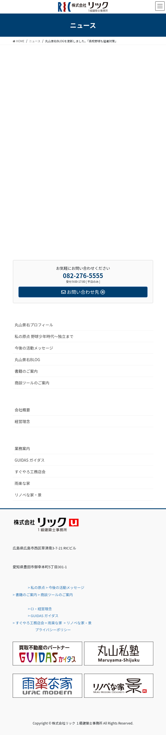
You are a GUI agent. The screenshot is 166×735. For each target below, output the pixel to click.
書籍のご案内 (26, 371)
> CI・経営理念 (40, 608)
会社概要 (22, 410)
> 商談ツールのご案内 (55, 594)
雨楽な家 (22, 483)
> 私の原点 (36, 587)
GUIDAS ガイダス (30, 460)
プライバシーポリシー (53, 629)
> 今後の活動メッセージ (65, 587)
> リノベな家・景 (78, 622)
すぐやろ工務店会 (30, 471)
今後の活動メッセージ (34, 348)
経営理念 (22, 421)
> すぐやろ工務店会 (28, 622)
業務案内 (22, 448)
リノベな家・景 (28, 495)
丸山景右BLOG (27, 359)
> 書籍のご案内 (25, 594)
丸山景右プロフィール (34, 324)
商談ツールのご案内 (32, 382)
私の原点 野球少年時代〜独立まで (44, 336)
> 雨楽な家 (53, 622)
